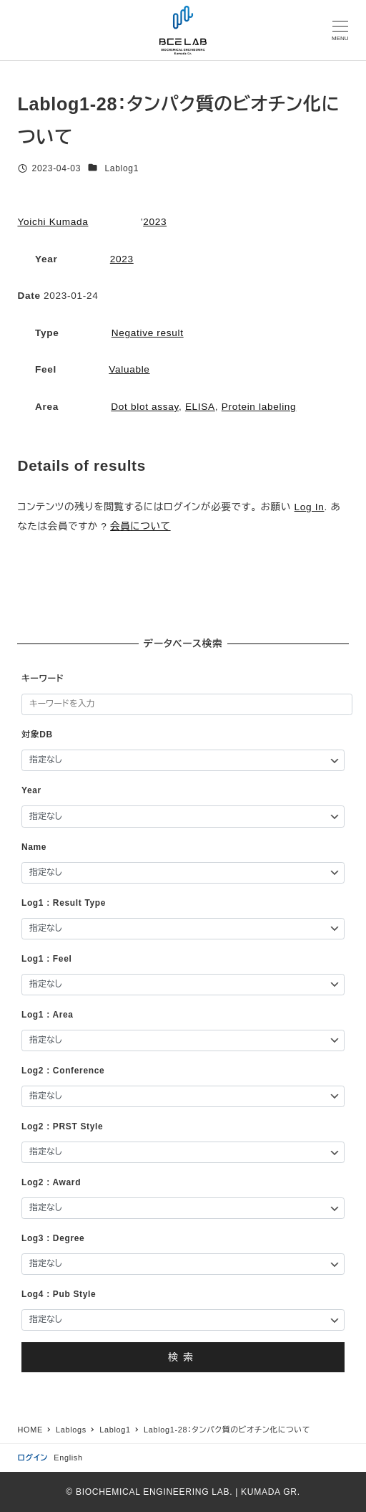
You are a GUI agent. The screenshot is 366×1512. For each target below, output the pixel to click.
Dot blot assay (145, 406)
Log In (310, 507)
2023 (155, 221)
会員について (140, 526)
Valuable (129, 369)
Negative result (148, 332)
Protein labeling (259, 406)
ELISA (200, 406)
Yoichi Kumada (52, 221)
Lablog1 (121, 168)
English (68, 1457)
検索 (183, 1357)
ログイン (32, 1457)
